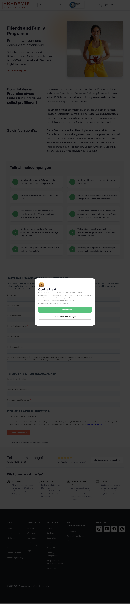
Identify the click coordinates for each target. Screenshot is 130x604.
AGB (66, 303)
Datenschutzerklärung (47, 303)
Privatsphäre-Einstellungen (65, 316)
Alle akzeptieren (65, 310)
